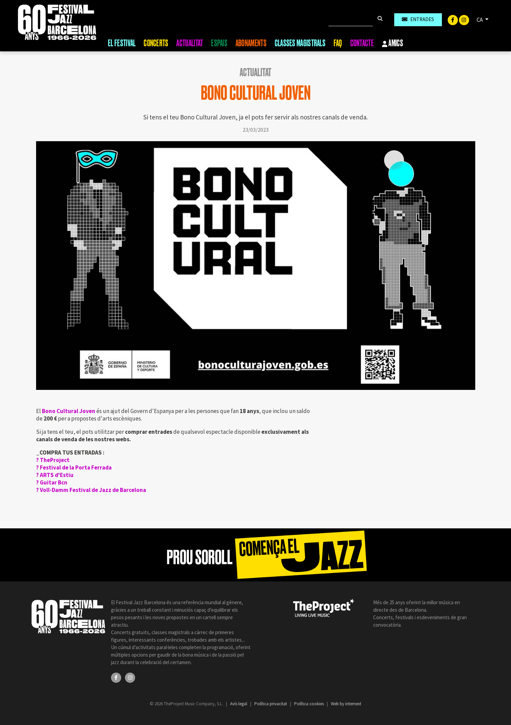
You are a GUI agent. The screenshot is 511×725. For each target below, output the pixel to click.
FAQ (338, 43)
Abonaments (251, 43)
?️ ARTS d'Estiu (55, 475)
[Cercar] (351, 19)
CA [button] (480, 19)
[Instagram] (464, 19)
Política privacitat (271, 704)
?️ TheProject (52, 460)
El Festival (121, 43)
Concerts (156, 43)
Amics (392, 43)
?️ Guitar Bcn (51, 482)
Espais (219, 43)
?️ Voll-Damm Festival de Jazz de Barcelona (91, 490)
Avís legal (239, 704)
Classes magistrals (300, 43)
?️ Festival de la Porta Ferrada (74, 467)
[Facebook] (453, 19)
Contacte (362, 43)
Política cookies (309, 704)
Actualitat (189, 43)
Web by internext (346, 704)
